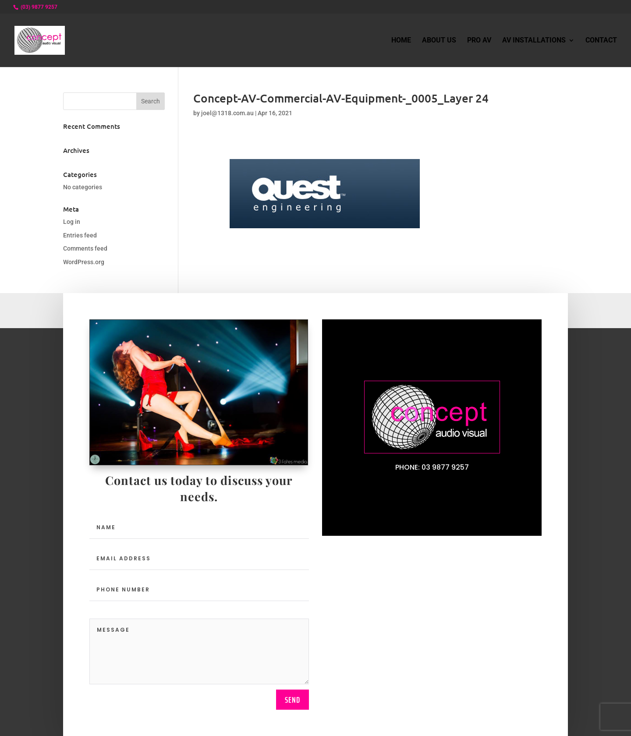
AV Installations (534, 40)
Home (401, 40)
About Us (439, 40)
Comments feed (85, 248)
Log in (71, 221)
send (292, 700)
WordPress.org (83, 261)
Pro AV (479, 40)
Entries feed (80, 235)
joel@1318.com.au (227, 113)
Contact (601, 40)
